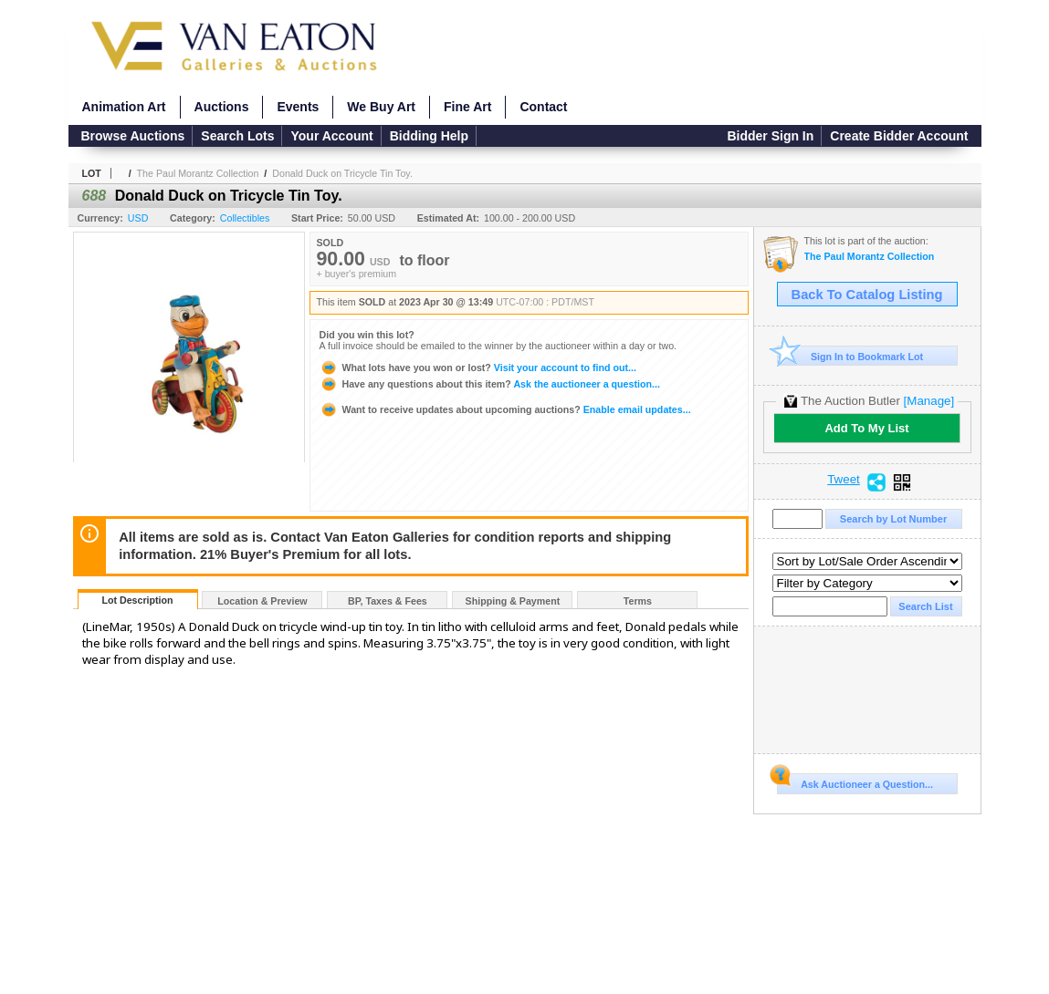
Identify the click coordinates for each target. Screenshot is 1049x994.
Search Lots (237, 136)
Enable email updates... (505, 409)
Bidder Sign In (770, 136)
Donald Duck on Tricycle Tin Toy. (342, 173)
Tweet (843, 479)
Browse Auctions (133, 136)
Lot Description (137, 600)
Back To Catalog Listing (867, 294)
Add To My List (866, 428)
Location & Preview (262, 600)
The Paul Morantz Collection (198, 173)
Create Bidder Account (899, 136)
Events (298, 106)
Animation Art (124, 106)
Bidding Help (429, 136)
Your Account (331, 136)
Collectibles (245, 217)
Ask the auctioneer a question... (490, 383)
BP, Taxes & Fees (387, 600)
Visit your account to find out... (478, 367)
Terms (638, 600)
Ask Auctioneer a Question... (855, 781)
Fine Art (467, 106)
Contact (543, 106)
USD (138, 217)
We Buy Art (381, 106)
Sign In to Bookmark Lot (850, 356)
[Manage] (929, 401)
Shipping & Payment (513, 600)
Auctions (221, 106)
